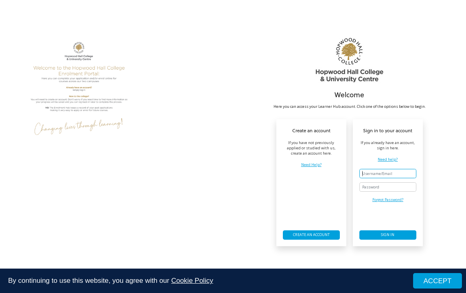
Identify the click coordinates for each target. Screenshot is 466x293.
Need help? (388, 159)
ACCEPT (438, 281)
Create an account (311, 234)
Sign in (387, 234)
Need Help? (311, 164)
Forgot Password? (387, 199)
